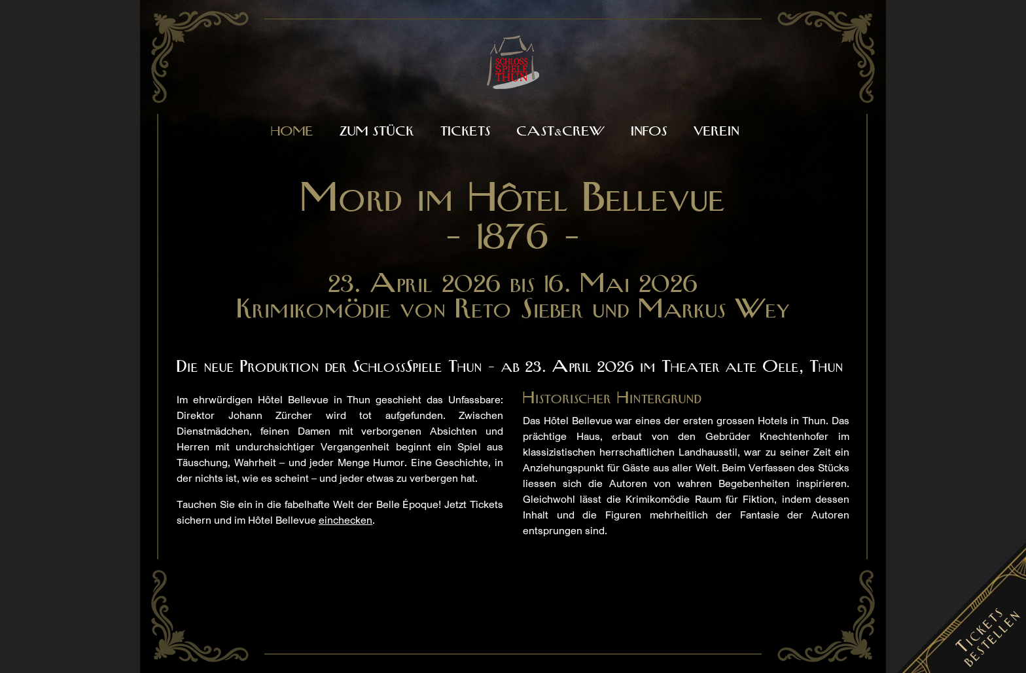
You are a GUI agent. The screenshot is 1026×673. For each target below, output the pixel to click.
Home (292, 132)
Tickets (465, 132)
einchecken (345, 519)
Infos (649, 132)
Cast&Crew (561, 132)
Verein (716, 132)
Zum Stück (377, 132)
